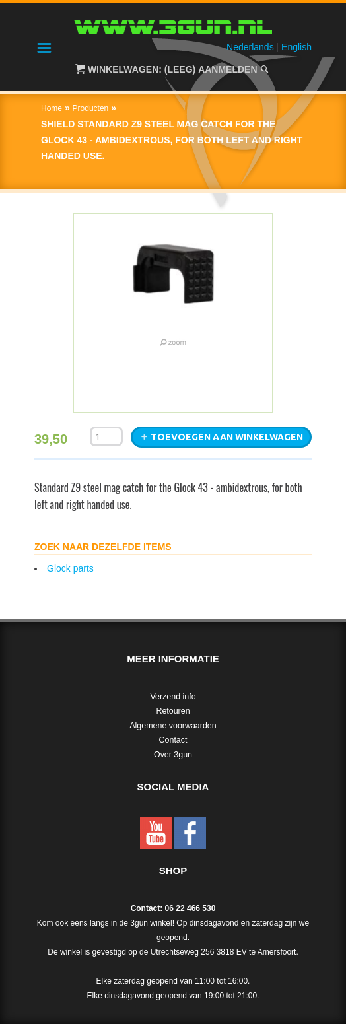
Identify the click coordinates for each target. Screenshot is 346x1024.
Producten (91, 108)
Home (51, 108)
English (296, 47)
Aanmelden (227, 69)
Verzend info (173, 696)
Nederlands (250, 47)
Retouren (172, 711)
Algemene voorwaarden (173, 725)
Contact (172, 740)
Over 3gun (173, 754)
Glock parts (70, 568)
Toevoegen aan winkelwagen (221, 437)
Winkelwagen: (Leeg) (141, 69)
